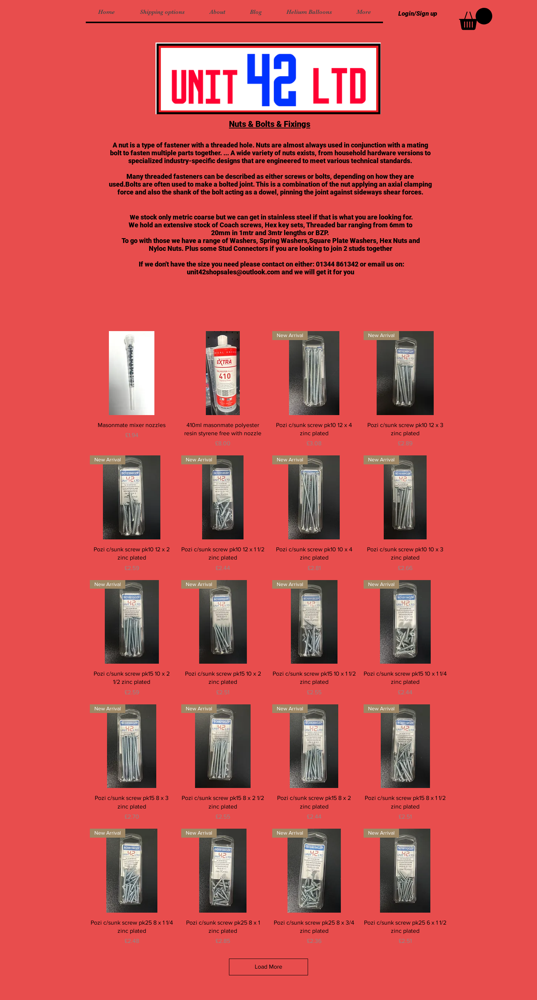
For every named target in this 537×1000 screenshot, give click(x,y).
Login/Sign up (417, 13)
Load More (268, 966)
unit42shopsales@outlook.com (233, 272)
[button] (475, 19)
